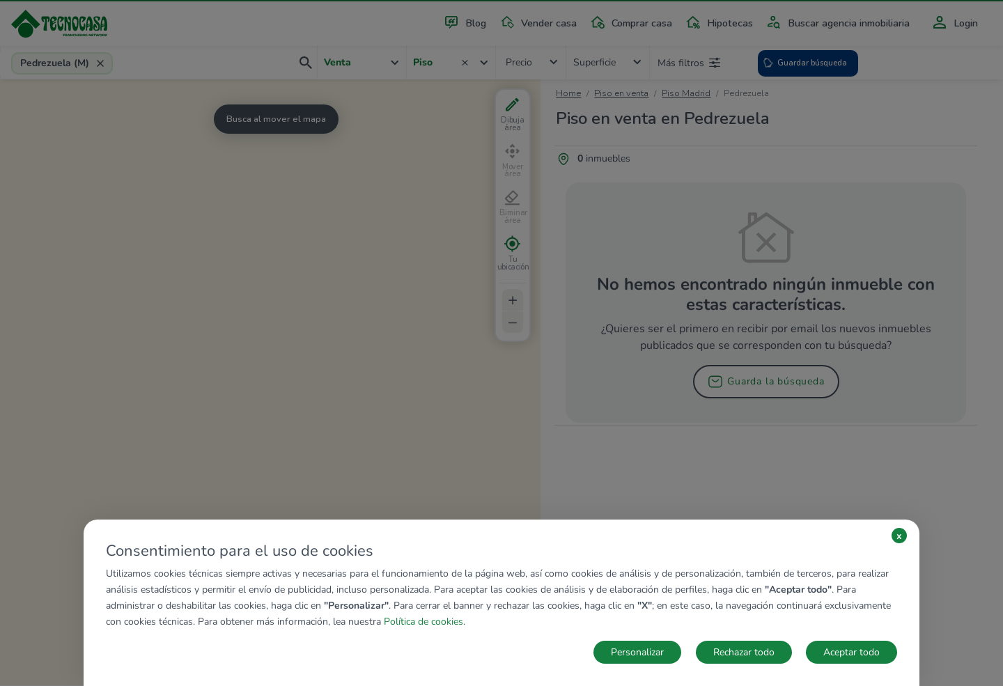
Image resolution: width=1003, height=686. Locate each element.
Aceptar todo (851, 652)
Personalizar (637, 652)
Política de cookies (423, 621)
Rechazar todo (744, 652)
